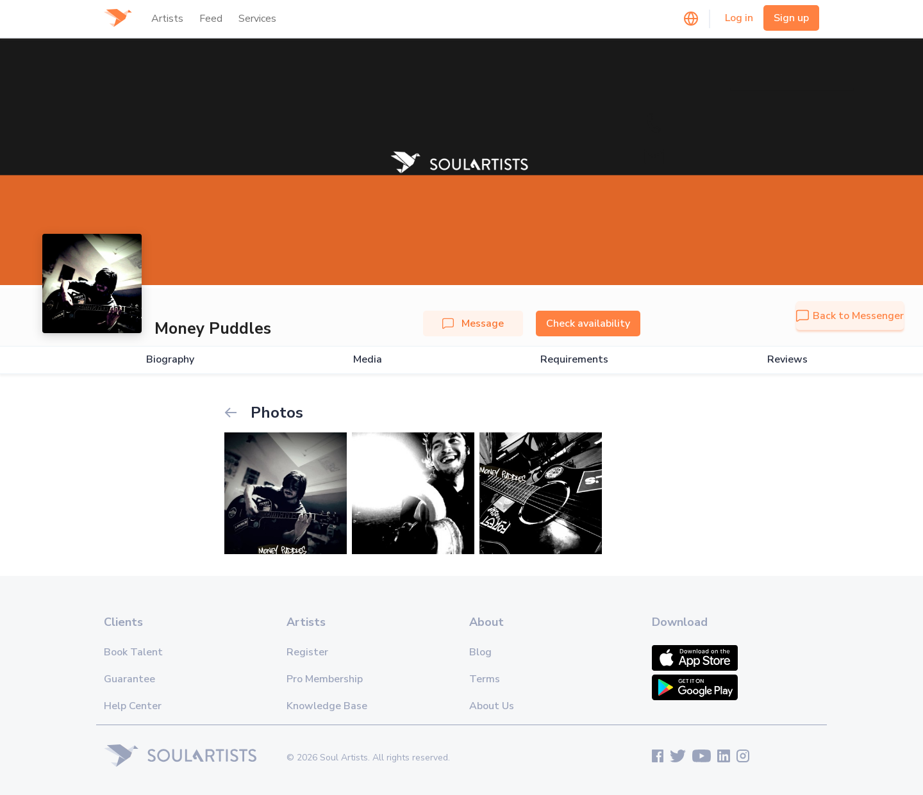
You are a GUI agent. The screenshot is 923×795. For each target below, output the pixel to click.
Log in (739, 18)
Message (473, 323)
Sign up (791, 18)
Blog (480, 652)
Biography (170, 359)
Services (257, 19)
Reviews (787, 359)
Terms (484, 679)
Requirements (574, 359)
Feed (210, 19)
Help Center (133, 706)
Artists (167, 19)
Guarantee (129, 679)
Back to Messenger (850, 316)
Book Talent (133, 652)
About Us (491, 706)
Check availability (588, 323)
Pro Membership (325, 679)
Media (367, 359)
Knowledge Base (327, 706)
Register (307, 652)
